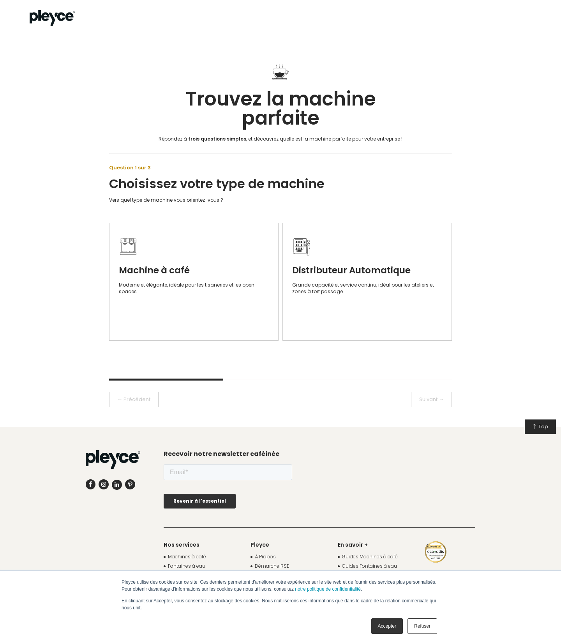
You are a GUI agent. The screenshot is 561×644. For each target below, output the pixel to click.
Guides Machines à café (370, 556)
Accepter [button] (387, 626)
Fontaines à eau (186, 566)
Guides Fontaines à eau (369, 566)
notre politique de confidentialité (328, 589)
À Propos (265, 556)
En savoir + (353, 545)
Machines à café (187, 556)
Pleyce (260, 545)
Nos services (181, 545)
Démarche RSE (272, 566)
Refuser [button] (422, 626)
